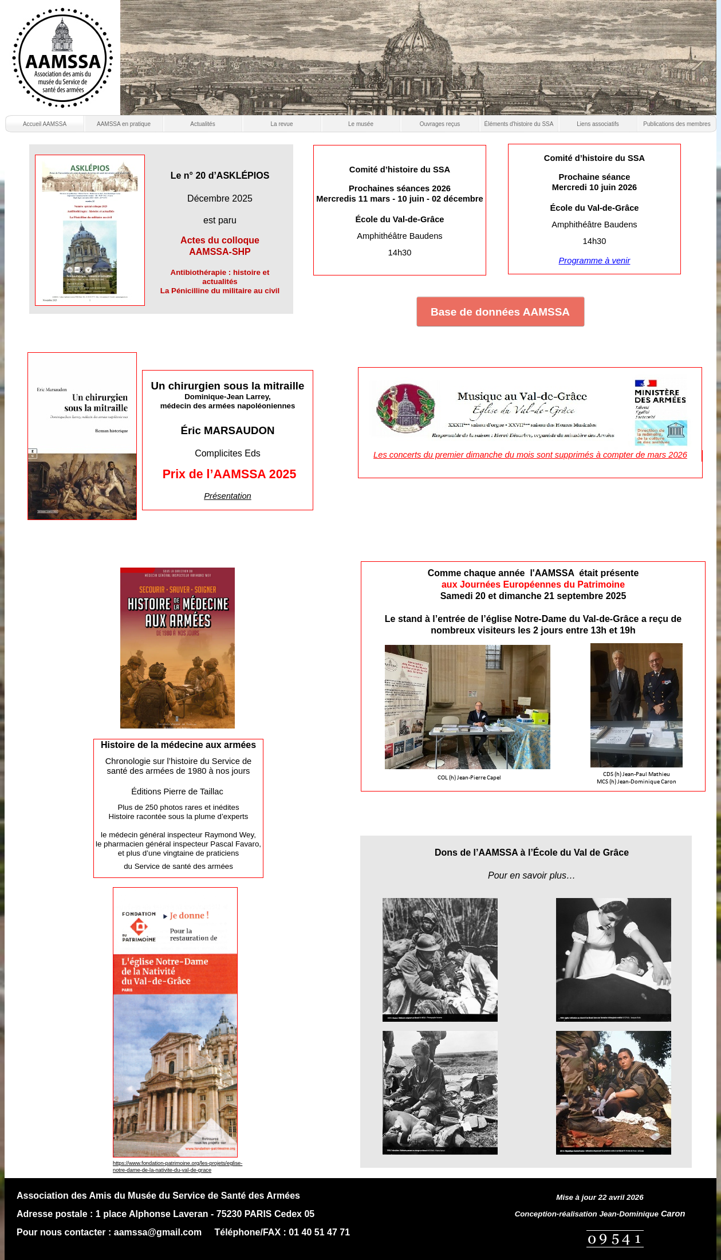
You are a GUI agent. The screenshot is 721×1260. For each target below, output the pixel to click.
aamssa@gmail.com (158, 1232)
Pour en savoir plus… (532, 875)
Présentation (227, 496)
